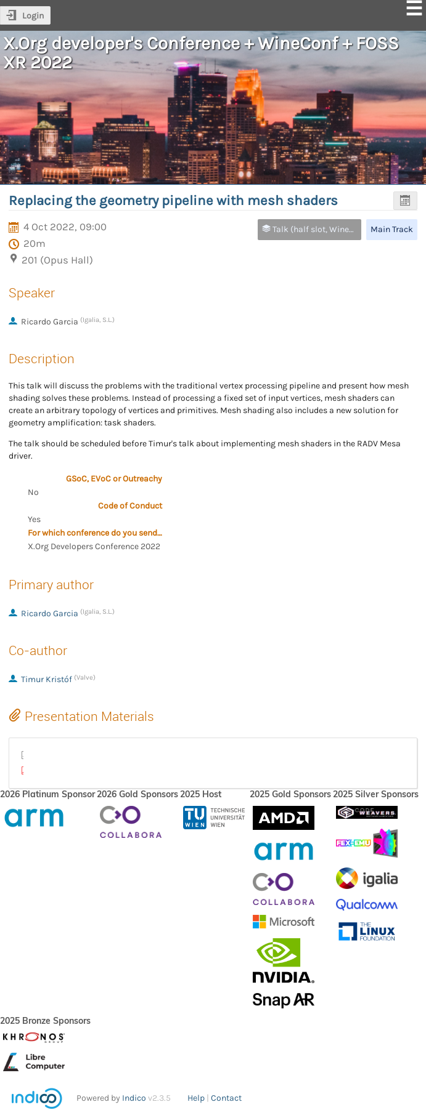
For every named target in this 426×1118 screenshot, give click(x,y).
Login (33, 15)
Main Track (392, 229)
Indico (134, 1098)
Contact (226, 1098)
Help (196, 1098)
